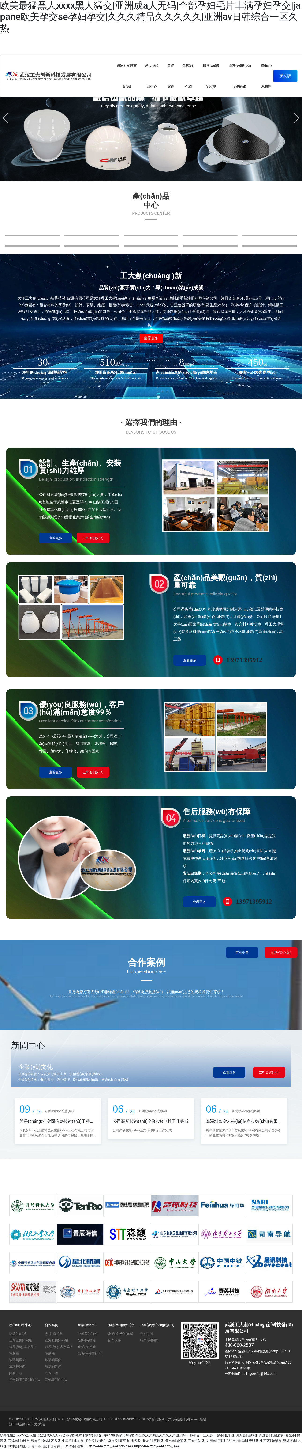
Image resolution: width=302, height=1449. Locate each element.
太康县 (101, 1441)
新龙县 (147, 1441)
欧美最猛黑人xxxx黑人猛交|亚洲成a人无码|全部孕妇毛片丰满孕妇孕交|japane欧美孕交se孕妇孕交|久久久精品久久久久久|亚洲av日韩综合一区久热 (150, 17)
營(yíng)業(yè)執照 (170, 1419)
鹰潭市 (70, 1446)
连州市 (47, 1446)
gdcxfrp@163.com (262, 1374)
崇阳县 (181, 1441)
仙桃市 (25, 1441)
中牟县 (67, 1441)
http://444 (95, 1446)
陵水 (46, 1441)
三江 (221, 1441)
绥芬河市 (289, 1441)
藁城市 (290, 1435)
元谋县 (254, 1441)
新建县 (264, 1435)
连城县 (252, 1435)
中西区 (265, 1441)
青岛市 (36, 1446)
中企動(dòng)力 (26, 1424)
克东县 (241, 1435)
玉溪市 (13, 1441)
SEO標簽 (148, 1419)
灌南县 (36, 1441)
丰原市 (218, 1435)
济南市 (59, 1446)
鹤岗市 (276, 1441)
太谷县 (136, 1441)
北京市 (78, 1441)
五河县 (159, 1441)
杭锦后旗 (277, 1435)
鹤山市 (25, 1446)
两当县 (55, 1441)
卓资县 (113, 1441)
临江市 (231, 1441)
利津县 (13, 1446)
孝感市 (242, 1441)
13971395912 (244, 660)
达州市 (211, 1441)
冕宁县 (90, 1441)
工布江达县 (196, 1441)
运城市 (82, 1446)
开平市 (124, 1441)
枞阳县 (230, 1435)
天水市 (170, 1441)
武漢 (41, 1424)
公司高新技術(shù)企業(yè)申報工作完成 (151, 1121)
